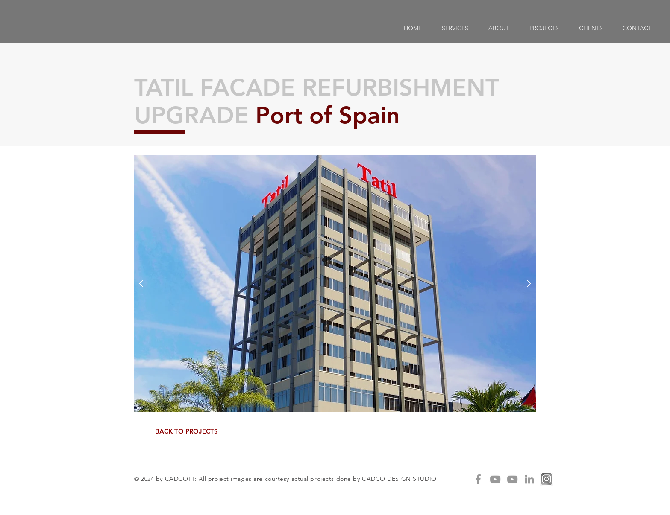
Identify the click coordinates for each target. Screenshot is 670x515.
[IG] (546, 479)
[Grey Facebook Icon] (478, 479)
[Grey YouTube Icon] (495, 479)
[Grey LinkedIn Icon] (529, 479)
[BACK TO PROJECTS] (186, 431)
